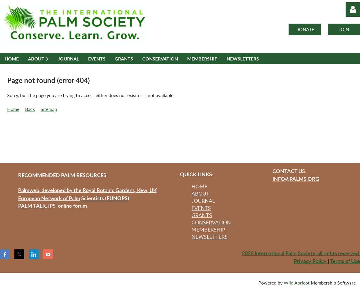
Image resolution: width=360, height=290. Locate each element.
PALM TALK (32, 205)
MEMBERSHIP (208, 229)
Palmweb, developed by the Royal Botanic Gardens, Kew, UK (87, 190)
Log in (353, 9)
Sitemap (49, 109)
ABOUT (200, 193)
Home (13, 109)
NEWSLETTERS (210, 237)
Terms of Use (345, 261)
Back (30, 109)
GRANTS (202, 215)
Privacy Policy (311, 261)
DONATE (304, 29)
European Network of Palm (49, 198)
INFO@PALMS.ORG (295, 179)
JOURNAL (203, 201)
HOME (199, 186)
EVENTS (201, 208)
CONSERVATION (211, 222)
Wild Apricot (297, 282)
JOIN (344, 29)
